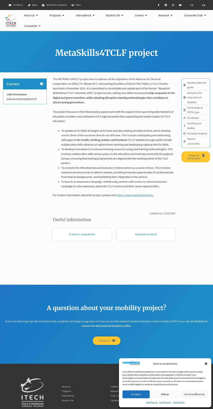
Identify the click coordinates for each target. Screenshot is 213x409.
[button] (206, 363)
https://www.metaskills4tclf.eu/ (135, 195)
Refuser (165, 394)
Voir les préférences (194, 394)
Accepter (136, 394)
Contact (13, 84)
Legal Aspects (152, 402)
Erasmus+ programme (82, 235)
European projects (146, 235)
